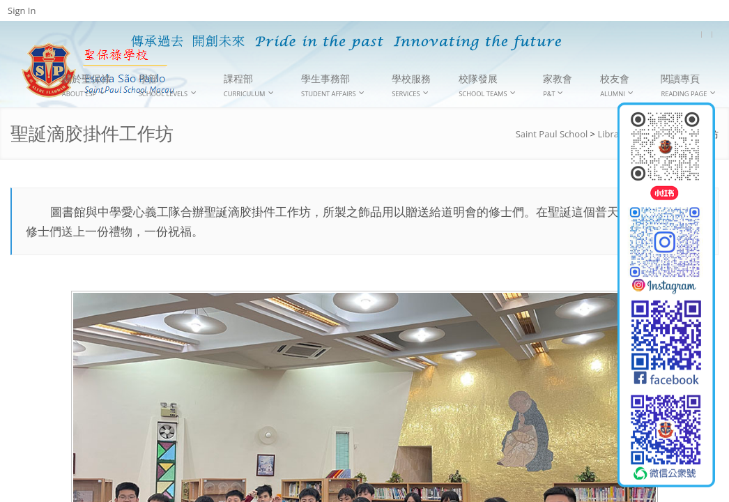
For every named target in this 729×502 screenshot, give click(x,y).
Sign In (22, 10)
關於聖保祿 (86, 85)
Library (612, 134)
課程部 (249, 85)
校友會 (617, 85)
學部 (168, 85)
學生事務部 (332, 85)
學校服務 (411, 85)
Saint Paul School (552, 134)
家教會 (557, 85)
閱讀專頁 (688, 85)
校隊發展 (487, 85)
